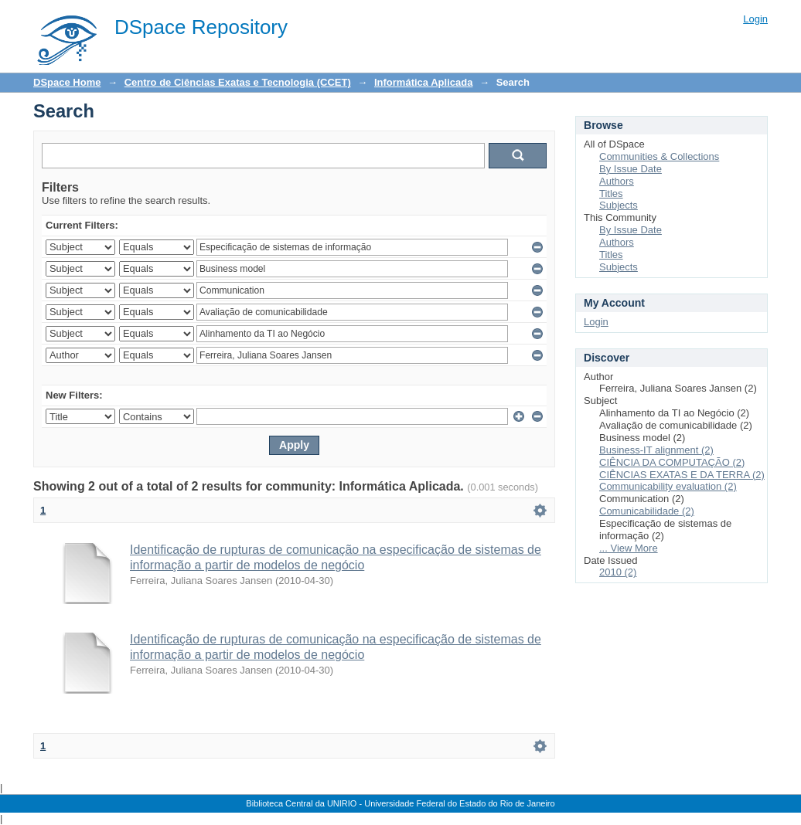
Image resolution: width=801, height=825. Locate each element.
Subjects (618, 205)
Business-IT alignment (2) (656, 450)
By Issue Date (630, 169)
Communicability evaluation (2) (668, 486)
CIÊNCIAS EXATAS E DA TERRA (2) (682, 474)
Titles (611, 193)
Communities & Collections (659, 156)
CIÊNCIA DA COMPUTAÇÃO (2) (672, 462)
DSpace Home (67, 82)
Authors (616, 181)
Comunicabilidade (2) (646, 511)
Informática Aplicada (423, 82)
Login (755, 19)
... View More (628, 548)
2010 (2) (617, 572)
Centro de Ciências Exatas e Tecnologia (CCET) (237, 82)
